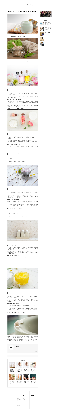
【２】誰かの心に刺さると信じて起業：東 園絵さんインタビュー (37, 401)
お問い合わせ (18, 398)
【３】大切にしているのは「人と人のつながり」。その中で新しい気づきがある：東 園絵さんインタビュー (37, 397)
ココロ (24, 399)
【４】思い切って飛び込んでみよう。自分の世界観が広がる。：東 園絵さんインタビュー (37, 399)
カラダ (24, 400)
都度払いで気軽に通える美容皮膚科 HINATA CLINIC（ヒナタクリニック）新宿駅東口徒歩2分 (19, 404)
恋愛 (23, 398)
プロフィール (34, 351)
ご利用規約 (18, 400)
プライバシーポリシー (19, 399)
